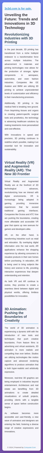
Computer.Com (30, 447)
